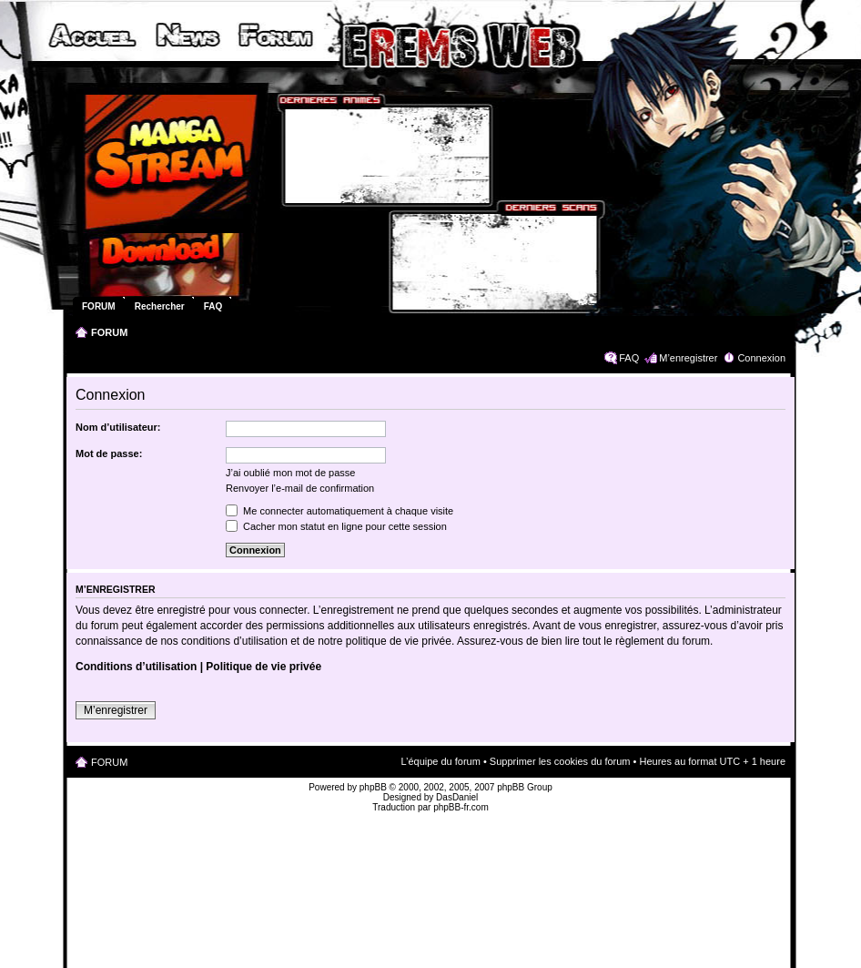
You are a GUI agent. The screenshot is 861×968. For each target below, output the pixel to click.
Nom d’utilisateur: (118, 427)
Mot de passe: (109, 453)
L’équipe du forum (440, 761)
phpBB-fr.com (461, 807)
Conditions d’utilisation (136, 666)
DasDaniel (457, 797)
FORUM (109, 332)
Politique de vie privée (263, 666)
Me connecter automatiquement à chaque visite (339, 510)
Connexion (761, 357)
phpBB (373, 787)
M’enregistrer (688, 357)
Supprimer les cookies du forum (560, 761)
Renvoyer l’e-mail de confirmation (300, 488)
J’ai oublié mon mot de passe (290, 472)
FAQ (629, 357)
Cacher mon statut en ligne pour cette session (336, 526)
